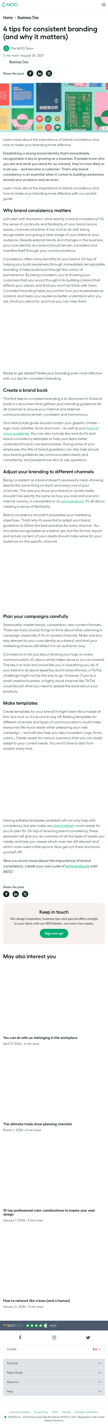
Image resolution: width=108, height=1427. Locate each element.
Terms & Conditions (19, 1412)
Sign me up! (54, 933)
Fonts (55, 1412)
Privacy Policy (41, 1412)
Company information (86, 1412)
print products (77, 866)
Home (8, 17)
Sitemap (66, 1412)
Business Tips (28, 17)
